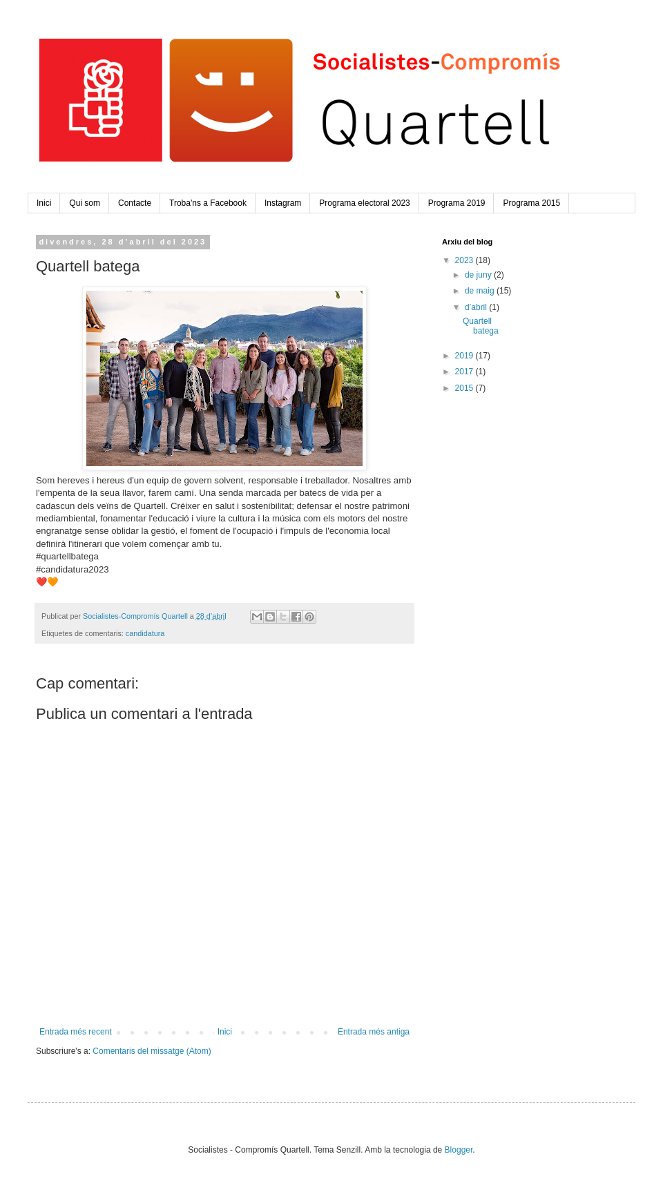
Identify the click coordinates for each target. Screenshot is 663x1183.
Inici (44, 203)
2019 (465, 355)
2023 (465, 260)
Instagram (283, 203)
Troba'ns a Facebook (208, 203)
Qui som (84, 203)
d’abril (477, 307)
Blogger (459, 1150)
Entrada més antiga (374, 1032)
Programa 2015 (531, 203)
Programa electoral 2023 (364, 203)
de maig (481, 291)
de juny (479, 275)
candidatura (145, 633)
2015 (465, 388)
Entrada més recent (75, 1032)
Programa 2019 (457, 203)
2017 (465, 371)
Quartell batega (481, 326)
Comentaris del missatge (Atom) (152, 1051)
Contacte (134, 203)
